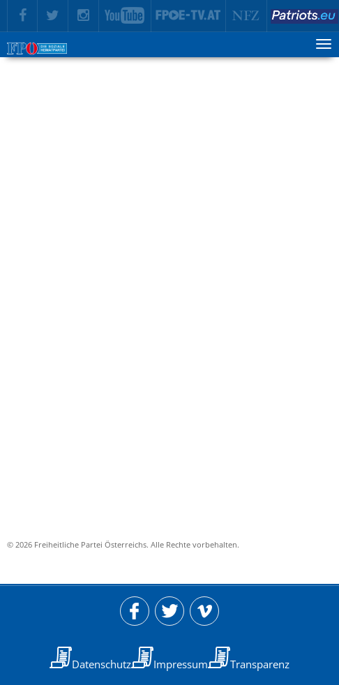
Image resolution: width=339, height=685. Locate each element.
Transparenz (259, 664)
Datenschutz (101, 664)
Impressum (180, 664)
